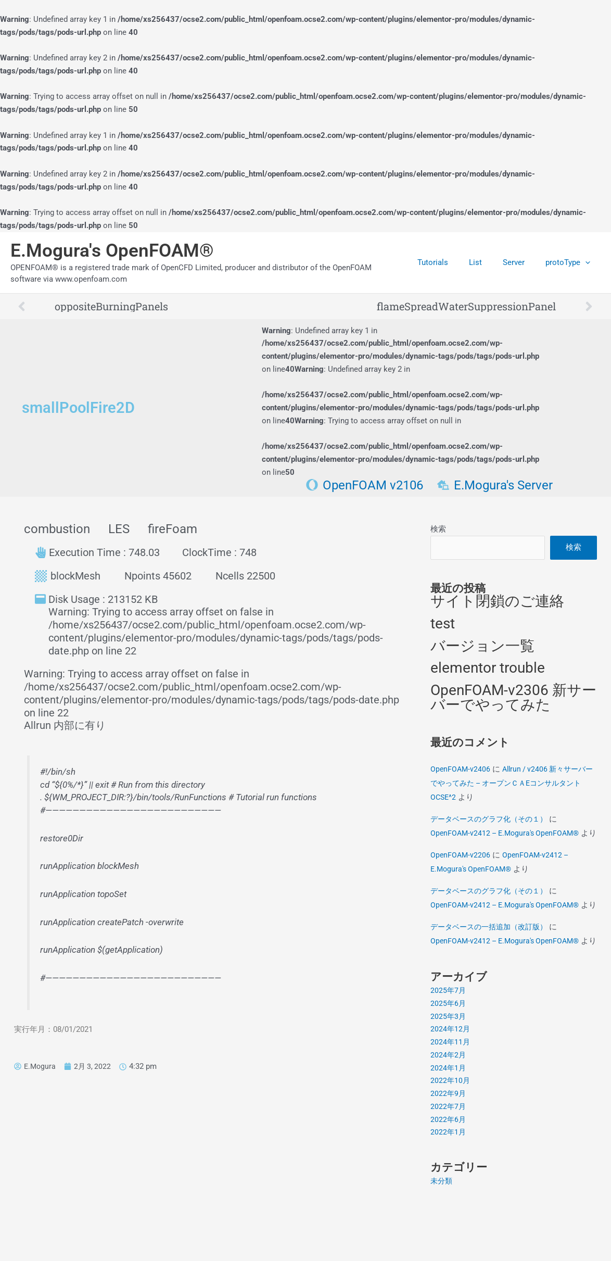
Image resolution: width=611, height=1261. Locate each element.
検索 (438, 529)
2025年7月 (448, 1037)
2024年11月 (450, 1089)
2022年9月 (448, 1140)
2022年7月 (448, 1153)
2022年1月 (448, 1179)
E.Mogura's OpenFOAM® (112, 250)
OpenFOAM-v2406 (461, 773)
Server (521, 262)
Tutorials (451, 262)
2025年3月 (448, 1063)
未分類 (442, 1228)
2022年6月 (448, 1166)
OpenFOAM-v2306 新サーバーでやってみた (513, 702)
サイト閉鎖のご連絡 (497, 603)
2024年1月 (448, 1114)
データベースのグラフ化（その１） (492, 823)
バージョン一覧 (482, 649)
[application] (588, 262)
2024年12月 (450, 1076)
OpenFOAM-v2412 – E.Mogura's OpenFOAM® (508, 837)
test (442, 626)
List (488, 262)
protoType (570, 262)
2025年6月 (448, 1050)
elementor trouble (487, 671)
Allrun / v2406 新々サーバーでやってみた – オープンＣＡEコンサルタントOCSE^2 (511, 787)
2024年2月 (448, 1101)
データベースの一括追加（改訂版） (492, 959)
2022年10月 (450, 1127)
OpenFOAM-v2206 (461, 873)
